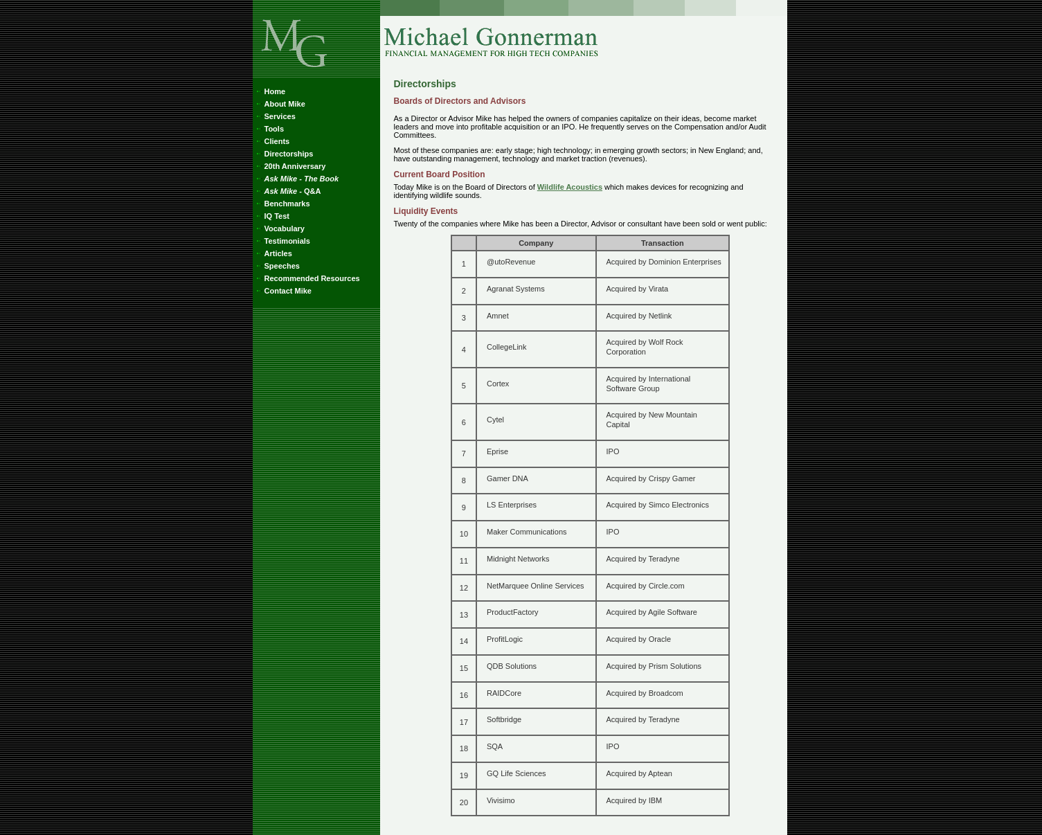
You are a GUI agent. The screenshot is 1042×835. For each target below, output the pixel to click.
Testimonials (282, 241)
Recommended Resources (307, 278)
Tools (269, 129)
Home (270, 91)
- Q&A (287, 191)
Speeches (277, 266)
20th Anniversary (290, 166)
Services (275, 116)
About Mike (279, 104)
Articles (273, 253)
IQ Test (271, 216)
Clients (272, 141)
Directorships (284, 154)
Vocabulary (279, 228)
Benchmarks (282, 203)
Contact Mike (283, 291)
